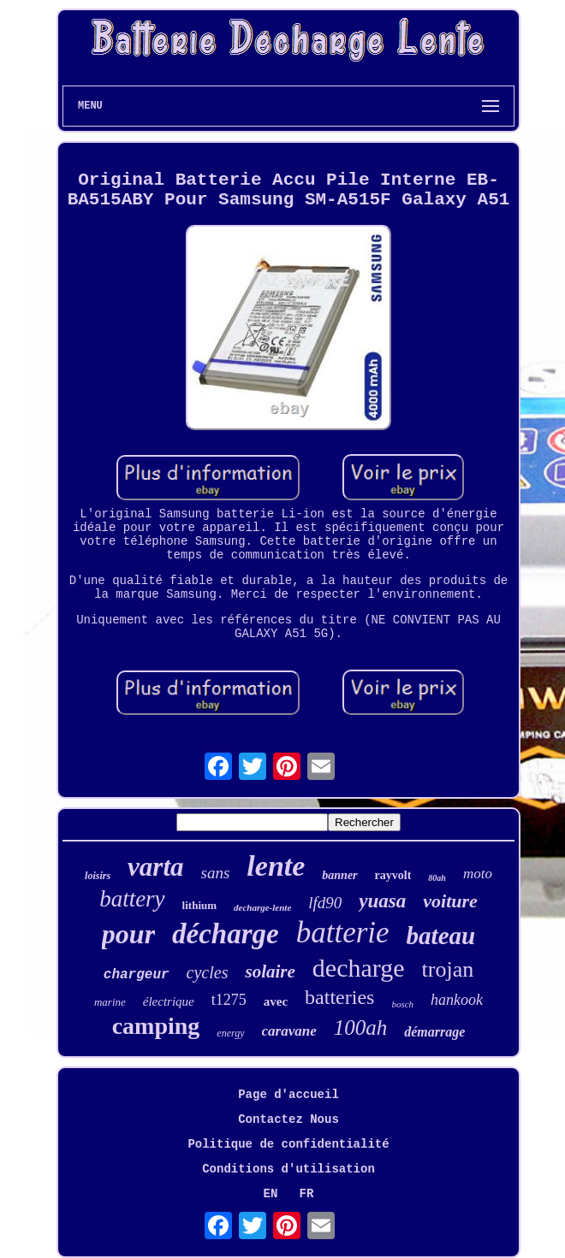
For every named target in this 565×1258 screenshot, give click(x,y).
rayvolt (393, 875)
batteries (339, 997)
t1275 (229, 999)
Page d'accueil (288, 1094)
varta (155, 867)
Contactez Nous (288, 1119)
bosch (402, 1004)
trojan (448, 969)
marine (110, 1001)
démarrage (434, 1032)
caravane (289, 1031)
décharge (225, 933)
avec (276, 1001)
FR (307, 1194)
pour (128, 933)
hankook (457, 999)
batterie (343, 932)
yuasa (382, 901)
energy (230, 1033)
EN (271, 1194)
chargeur (137, 975)
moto (477, 873)
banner (339, 875)
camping (156, 1026)
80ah (437, 878)
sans (215, 873)
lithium (199, 905)
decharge (358, 968)
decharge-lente (262, 907)
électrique (168, 1001)
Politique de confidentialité (288, 1144)
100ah (361, 1027)
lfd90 (325, 903)
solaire (269, 971)
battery (131, 899)
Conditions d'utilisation (288, 1169)
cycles (208, 972)
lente (276, 866)
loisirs (97, 876)
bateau (441, 935)
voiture (450, 901)
